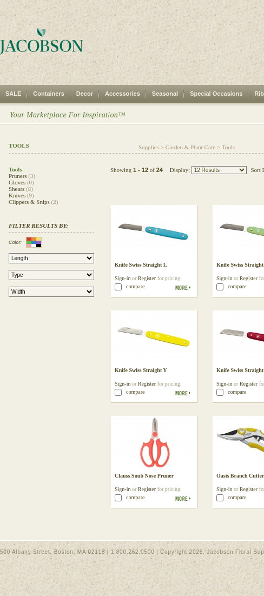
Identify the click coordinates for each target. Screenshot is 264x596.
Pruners (18, 176)
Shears (16, 189)
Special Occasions (216, 93)
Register (147, 278)
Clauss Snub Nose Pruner (144, 476)
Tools (228, 147)
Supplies (148, 147)
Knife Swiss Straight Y (141, 370)
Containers (48, 93)
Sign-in (122, 278)
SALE (13, 93)
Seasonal (165, 93)
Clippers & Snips (29, 201)
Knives (17, 195)
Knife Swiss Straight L (141, 265)
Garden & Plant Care (191, 147)
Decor (84, 93)
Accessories (122, 93)
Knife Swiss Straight (239, 370)
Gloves (17, 182)
